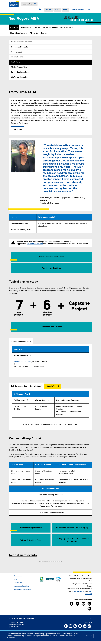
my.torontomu (77, 10)
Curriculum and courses (21, 42)
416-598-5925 (79, 591)
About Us (34, 33)
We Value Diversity (19, 77)
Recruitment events (23, 555)
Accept (89, 636)
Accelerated (16, 52)
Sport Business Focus (20, 72)
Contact (44, 33)
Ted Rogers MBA (24, 19)
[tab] (21, 341)
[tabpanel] (50, 360)
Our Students (66, 27)
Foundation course (35, 244)
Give (65, 10)
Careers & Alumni (50, 27)
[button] (39, 10)
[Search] (35, 4)
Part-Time (15, 62)
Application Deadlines (21, 586)
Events (37, 27)
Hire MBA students (18, 33)
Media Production (19, 67)
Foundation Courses (22, 362)
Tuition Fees (18, 583)
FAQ (15, 579)
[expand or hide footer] (90, 618)
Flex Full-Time (17, 57)
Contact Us (18, 576)
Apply (48, 10)
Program (14, 27)
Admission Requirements (23, 589)
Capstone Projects (19, 47)
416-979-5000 (16, 626)
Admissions (26, 27)
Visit (57, 10)
